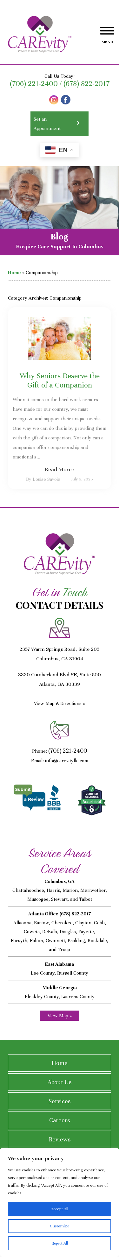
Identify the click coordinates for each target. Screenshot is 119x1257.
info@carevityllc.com (66, 760)
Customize (59, 1226)
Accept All (59, 1208)
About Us (59, 1082)
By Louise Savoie (43, 479)
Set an (59, 124)
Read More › (60, 469)
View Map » (60, 1016)
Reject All (59, 1243)
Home (14, 272)
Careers (59, 1120)
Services (59, 1101)
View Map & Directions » (59, 703)
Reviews (59, 1139)
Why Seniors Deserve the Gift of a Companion (60, 380)
